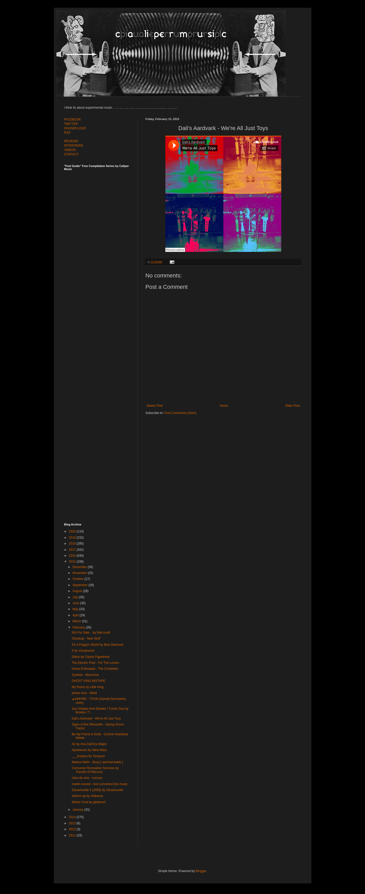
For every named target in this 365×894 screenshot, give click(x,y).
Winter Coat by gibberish (88, 802)
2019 (73, 537)
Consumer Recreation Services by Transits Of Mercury (95, 769)
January (78, 809)
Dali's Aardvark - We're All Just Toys (96, 718)
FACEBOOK (72, 119)
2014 (73, 817)
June (76, 603)
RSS (67, 132)
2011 (73, 835)
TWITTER (71, 124)
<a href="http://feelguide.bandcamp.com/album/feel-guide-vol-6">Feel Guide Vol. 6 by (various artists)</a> (100, 341)
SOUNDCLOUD (75, 128)
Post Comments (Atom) (180, 413)
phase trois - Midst (84, 693)
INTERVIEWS (73, 145)
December (80, 567)
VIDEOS (70, 150)
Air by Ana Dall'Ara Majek (89, 744)
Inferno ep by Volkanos (87, 796)
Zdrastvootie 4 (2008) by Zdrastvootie (97, 790)
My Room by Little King (87, 687)
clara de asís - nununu (87, 778)
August (77, 591)
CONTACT (71, 154)
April (75, 615)
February (79, 627)
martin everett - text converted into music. (100, 784)
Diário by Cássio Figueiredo (90, 657)
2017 (73, 550)
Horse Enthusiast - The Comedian (95, 668)
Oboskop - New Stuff (86, 638)
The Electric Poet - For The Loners (95, 663)
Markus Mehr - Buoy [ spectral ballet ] (97, 762)
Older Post (292, 406)
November (80, 573)
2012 (73, 829)
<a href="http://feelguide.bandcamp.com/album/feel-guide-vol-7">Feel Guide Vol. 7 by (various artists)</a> (100, 227)
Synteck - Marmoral (85, 675)
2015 (73, 561)
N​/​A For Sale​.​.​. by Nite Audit (91, 632)
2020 (73, 531)
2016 (73, 555)
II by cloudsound (83, 650)
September (80, 585)
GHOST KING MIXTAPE (88, 681)
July (75, 597)
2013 (73, 823)
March (77, 621)
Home (224, 406)
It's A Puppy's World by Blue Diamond (97, 644)
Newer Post (155, 406)
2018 (73, 543)
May (75, 609)
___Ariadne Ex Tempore (88, 756)
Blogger (201, 871)
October (78, 579)
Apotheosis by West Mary (89, 750)
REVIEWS (71, 141)
